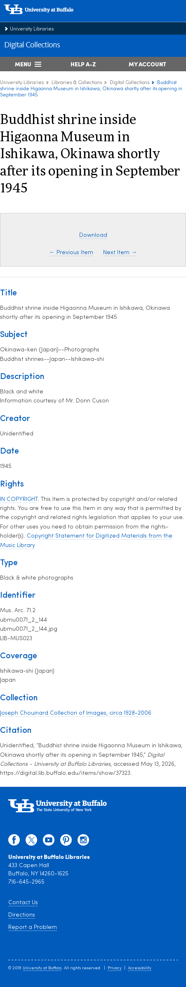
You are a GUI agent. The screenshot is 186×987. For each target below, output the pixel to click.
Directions (21, 915)
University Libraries (32, 29)
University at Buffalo (42, 968)
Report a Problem (32, 927)
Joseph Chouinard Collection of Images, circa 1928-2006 (75, 713)
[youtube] (48, 842)
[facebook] (14, 842)
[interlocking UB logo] (47, 18)
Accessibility (139, 968)
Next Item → (120, 253)
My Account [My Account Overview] (147, 64)
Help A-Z (83, 64)
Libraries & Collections (77, 82)
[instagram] (83, 842)
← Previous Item (71, 253)
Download (93, 235)
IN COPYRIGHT (19, 499)
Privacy (115, 968)
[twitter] (31, 842)
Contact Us (23, 903)
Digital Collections (32, 45)
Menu (23, 64)
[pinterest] (66, 842)
